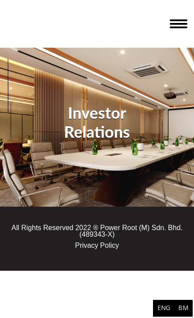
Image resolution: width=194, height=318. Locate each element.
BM (183, 307)
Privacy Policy (97, 245)
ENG (163, 307)
